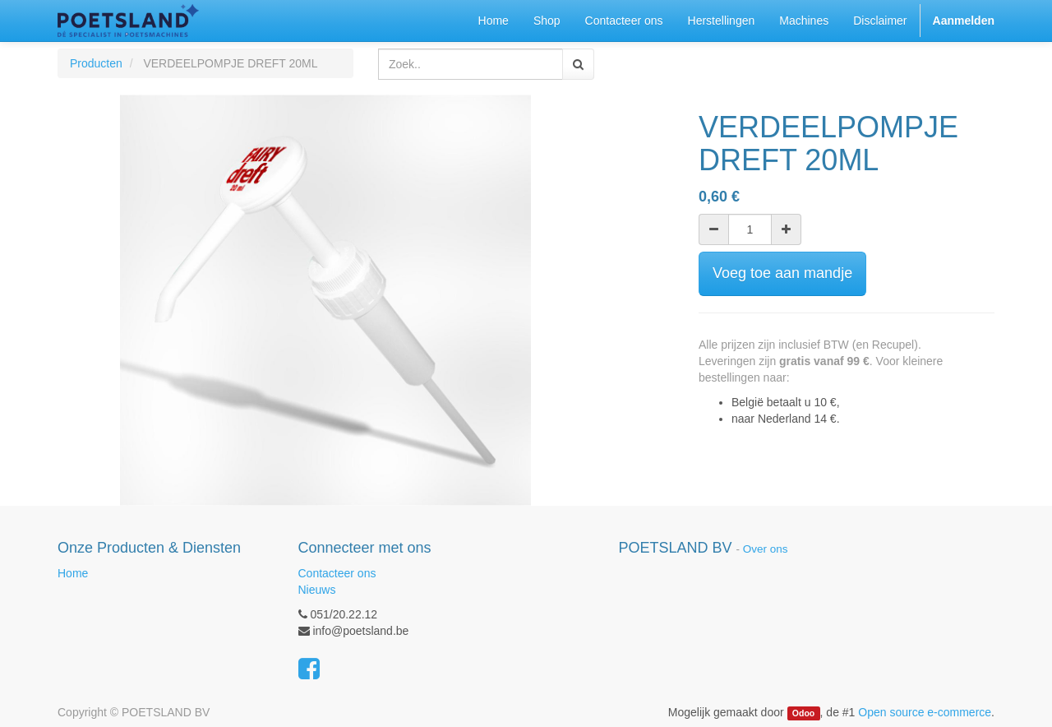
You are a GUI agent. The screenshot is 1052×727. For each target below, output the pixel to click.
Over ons (765, 549)
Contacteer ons (337, 573)
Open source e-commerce (924, 712)
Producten (96, 63)
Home (73, 573)
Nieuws (317, 589)
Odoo (803, 713)
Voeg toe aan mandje (782, 273)
